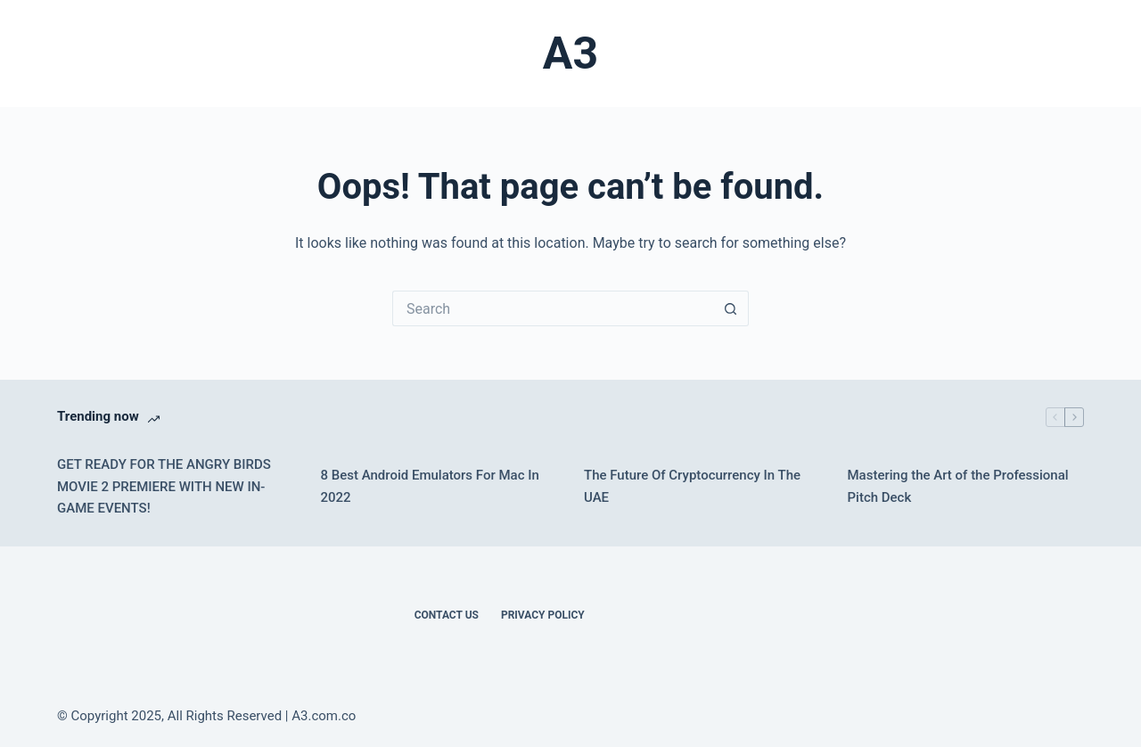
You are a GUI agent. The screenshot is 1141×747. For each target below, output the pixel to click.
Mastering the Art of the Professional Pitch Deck (958, 486)
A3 (570, 53)
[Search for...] (552, 308)
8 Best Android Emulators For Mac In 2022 (430, 486)
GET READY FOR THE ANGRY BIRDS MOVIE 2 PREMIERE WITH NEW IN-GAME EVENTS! (164, 486)
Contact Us (447, 615)
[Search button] (731, 308)
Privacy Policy (543, 615)
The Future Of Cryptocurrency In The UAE (692, 486)
